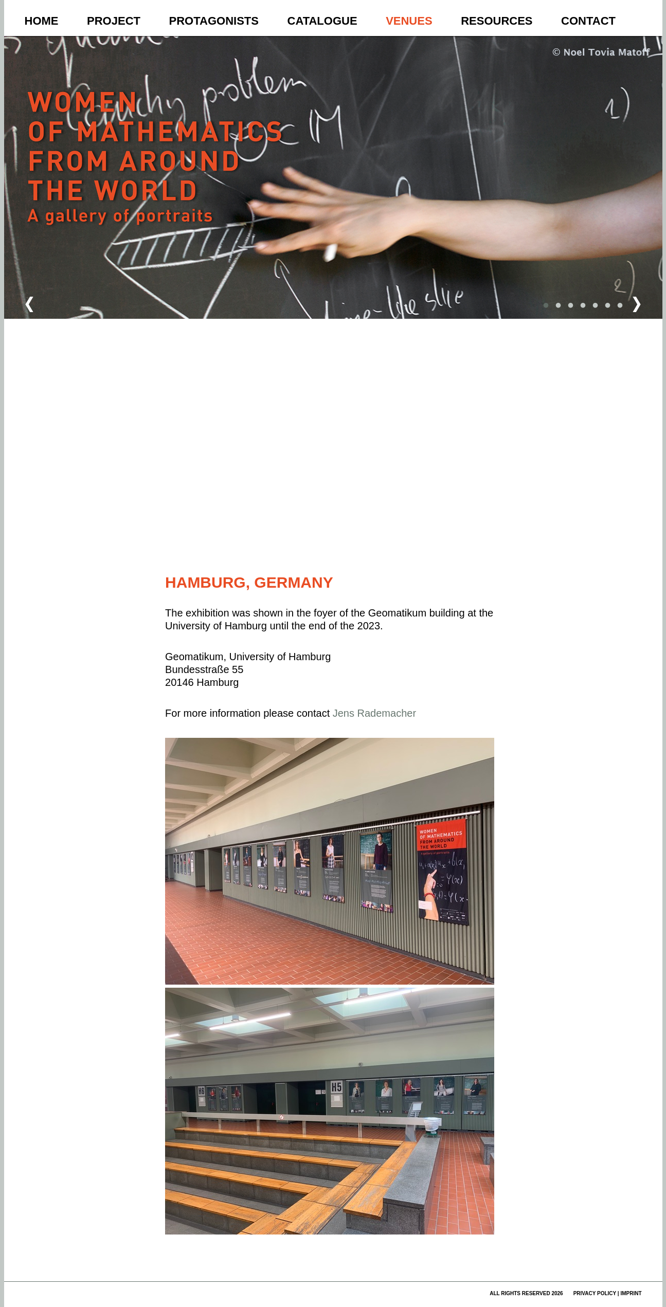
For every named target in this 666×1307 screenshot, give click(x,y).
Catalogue (322, 20)
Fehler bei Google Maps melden (453, 548)
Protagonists (214, 20)
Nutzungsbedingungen (400, 548)
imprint (630, 1293)
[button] (341, 302)
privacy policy (594, 1293)
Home (42, 20)
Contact (588, 20)
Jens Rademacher (374, 713)
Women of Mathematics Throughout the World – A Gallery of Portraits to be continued (156, 178)
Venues (409, 20)
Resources (496, 20)
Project (113, 20)
